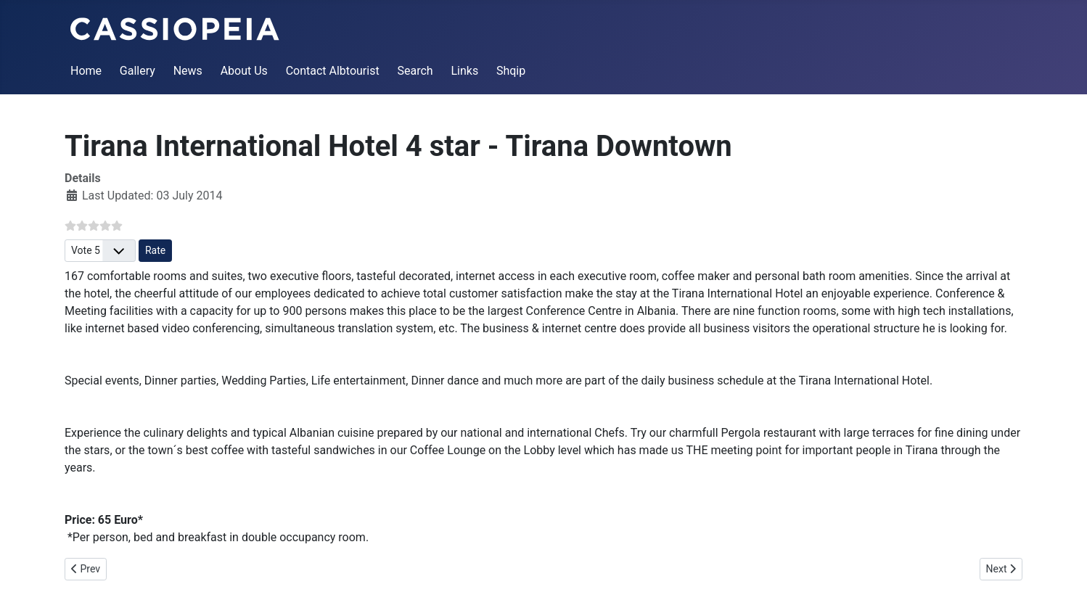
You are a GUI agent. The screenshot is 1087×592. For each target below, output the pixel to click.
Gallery (137, 71)
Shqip (510, 71)
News (187, 71)
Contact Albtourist (333, 71)
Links (464, 71)
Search (414, 71)
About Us (244, 71)
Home (86, 71)
